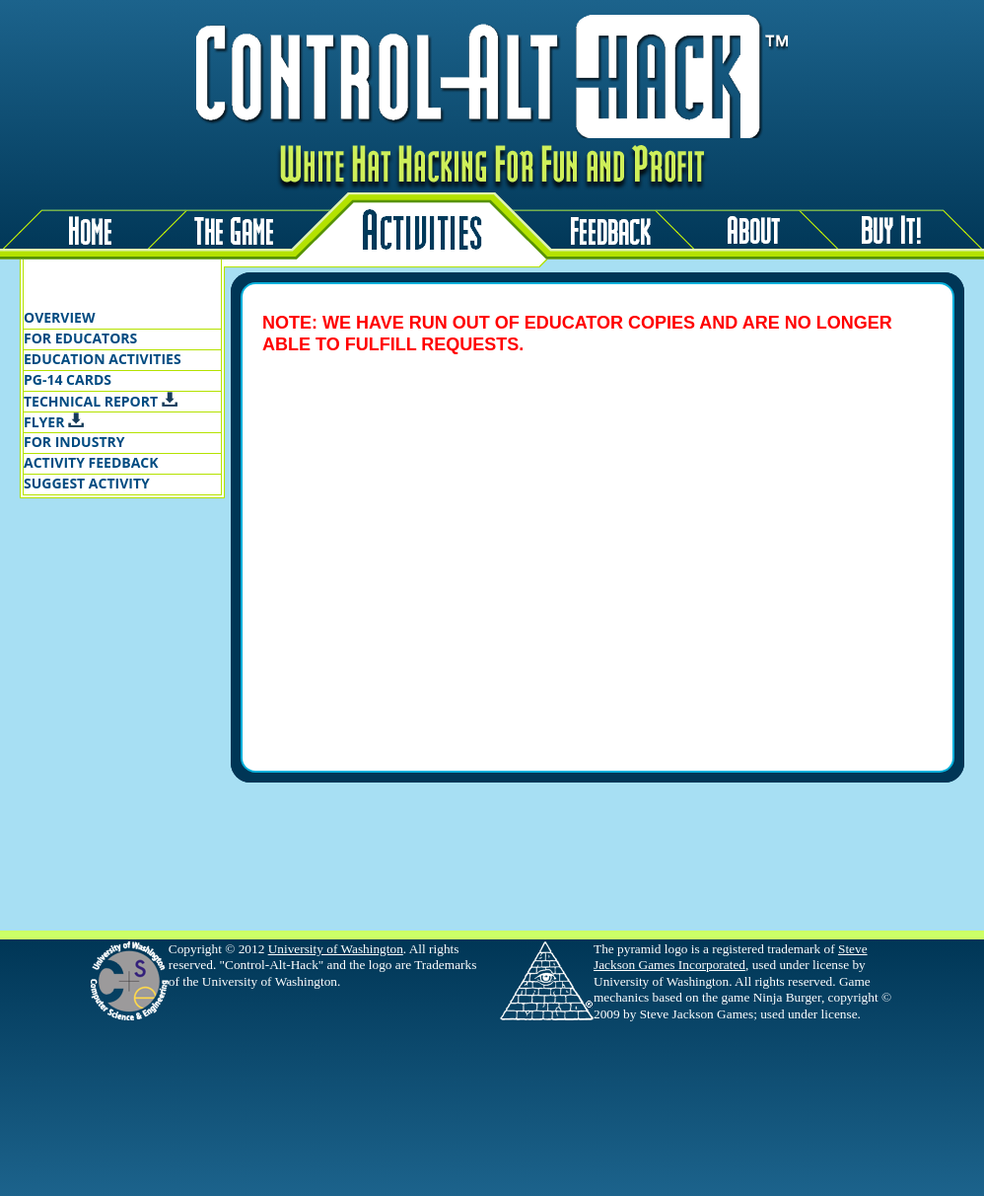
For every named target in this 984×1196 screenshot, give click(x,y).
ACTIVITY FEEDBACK (91, 462)
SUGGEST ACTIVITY (87, 483)
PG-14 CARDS (67, 379)
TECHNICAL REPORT (100, 401)
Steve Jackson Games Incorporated (731, 956)
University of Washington (335, 948)
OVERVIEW (59, 317)
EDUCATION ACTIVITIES (102, 358)
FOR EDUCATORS (80, 338)
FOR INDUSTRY (74, 441)
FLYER (54, 421)
